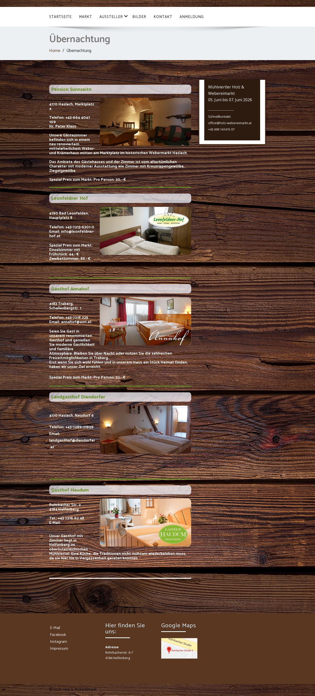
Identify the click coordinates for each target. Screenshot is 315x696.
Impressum (59, 648)
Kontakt (163, 17)
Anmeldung (192, 17)
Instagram (58, 641)
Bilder (139, 17)
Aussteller (113, 17)
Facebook (58, 634)
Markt (85, 17)
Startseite (60, 17)
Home (54, 50)
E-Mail (55, 628)
